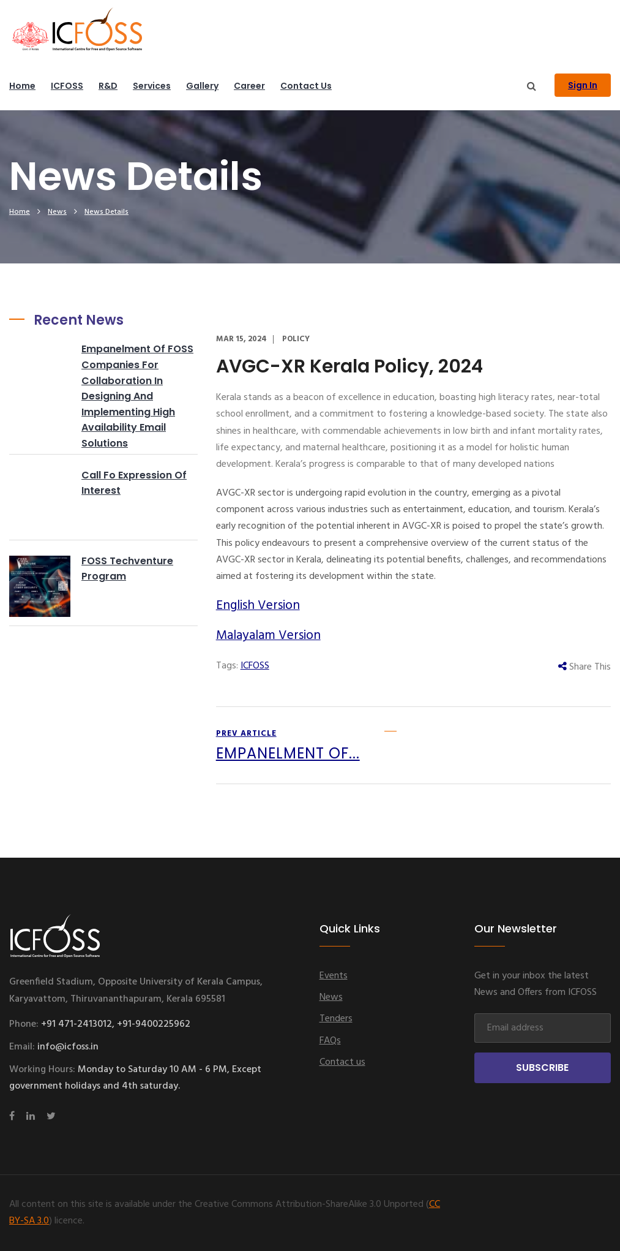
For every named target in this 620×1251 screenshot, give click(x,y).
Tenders (336, 1019)
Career (249, 86)
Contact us (306, 86)
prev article (288, 746)
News (57, 212)
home (19, 212)
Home (22, 86)
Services (152, 86)
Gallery (202, 86)
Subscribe (542, 1067)
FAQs (330, 1041)
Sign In (582, 85)
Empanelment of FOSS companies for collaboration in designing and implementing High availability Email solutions (137, 396)
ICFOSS (67, 86)
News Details (106, 212)
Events (333, 976)
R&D (108, 86)
